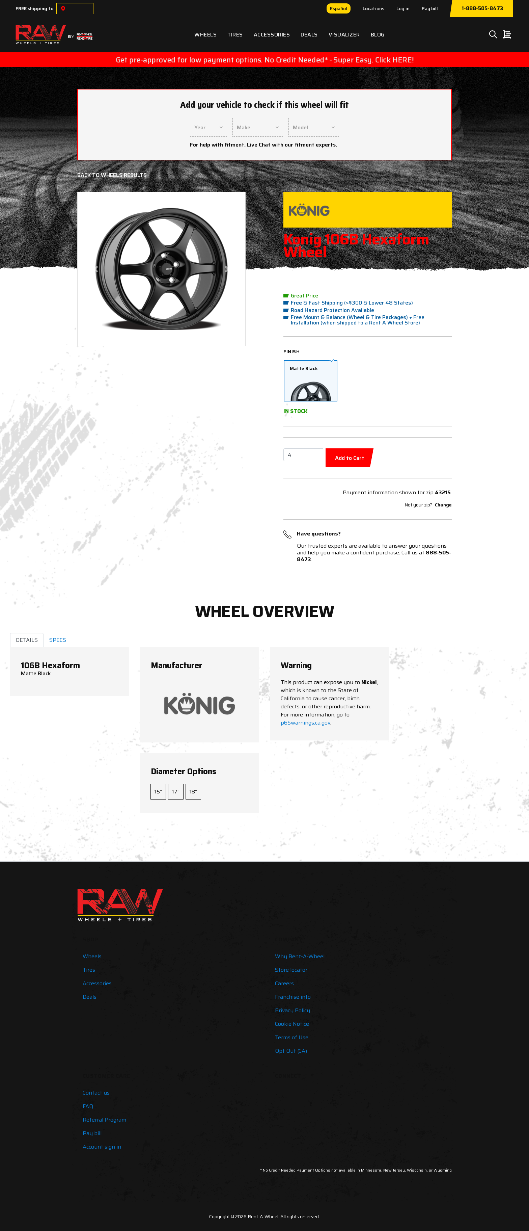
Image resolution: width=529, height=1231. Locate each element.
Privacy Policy (292, 1010)
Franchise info (293, 997)
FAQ (88, 1106)
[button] (96, 269)
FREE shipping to (35, 8)
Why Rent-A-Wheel (300, 956)
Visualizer (344, 34)
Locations (373, 8)
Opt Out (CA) (291, 1051)
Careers (284, 983)
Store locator (291, 970)
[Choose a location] (63, 8)
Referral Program (104, 1120)
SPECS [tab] (57, 640)
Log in (403, 8)
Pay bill (430, 8)
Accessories (272, 34)
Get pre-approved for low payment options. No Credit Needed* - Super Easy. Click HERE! (265, 59)
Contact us (96, 1093)
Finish (291, 351)
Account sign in (102, 1147)
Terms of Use (291, 1037)
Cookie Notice (292, 1024)
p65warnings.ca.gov (305, 722)
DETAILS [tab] (27, 640)
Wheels (205, 34)
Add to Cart (349, 458)
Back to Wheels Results (112, 175)
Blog (378, 34)
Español (338, 8)
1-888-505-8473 (482, 8)
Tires (235, 34)
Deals (309, 34)
